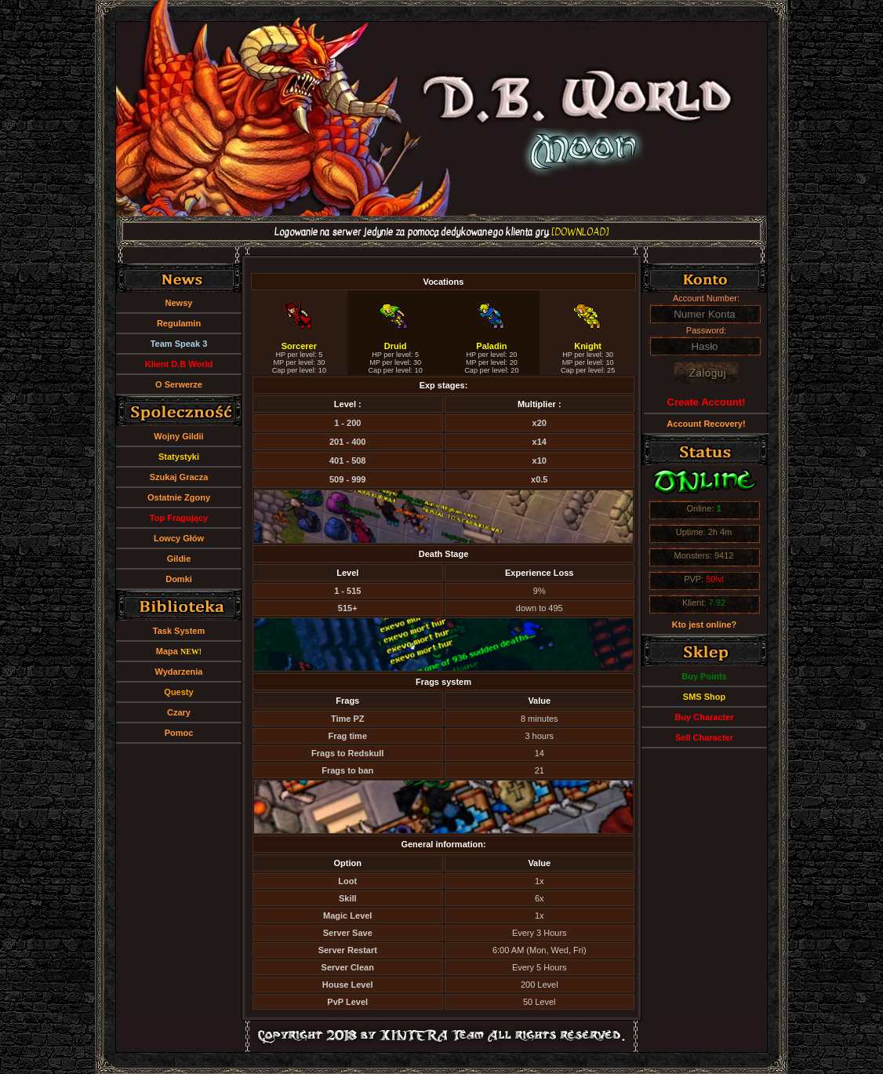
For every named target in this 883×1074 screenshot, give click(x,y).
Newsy (179, 303)
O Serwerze (178, 384)
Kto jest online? (704, 624)
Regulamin (179, 323)
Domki (178, 579)
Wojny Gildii (178, 436)
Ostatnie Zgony (178, 497)
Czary (179, 712)
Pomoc (179, 732)
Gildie (179, 558)
